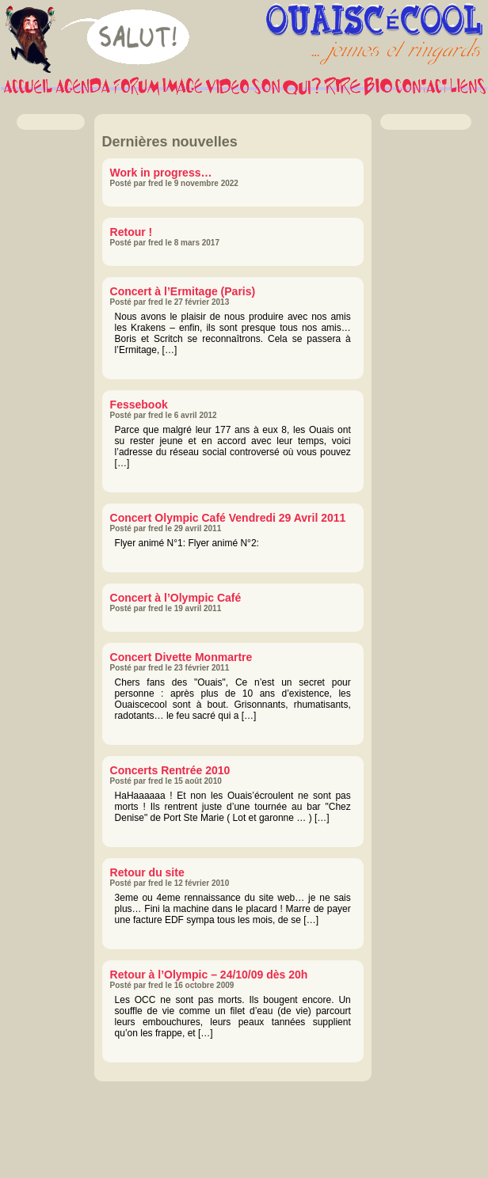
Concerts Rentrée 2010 (170, 770)
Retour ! (131, 232)
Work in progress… (161, 172)
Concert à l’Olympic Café (176, 597)
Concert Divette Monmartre (181, 657)
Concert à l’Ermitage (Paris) (183, 291)
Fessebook (139, 404)
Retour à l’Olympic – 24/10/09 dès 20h (209, 974)
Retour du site (147, 872)
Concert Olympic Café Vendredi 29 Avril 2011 (228, 517)
